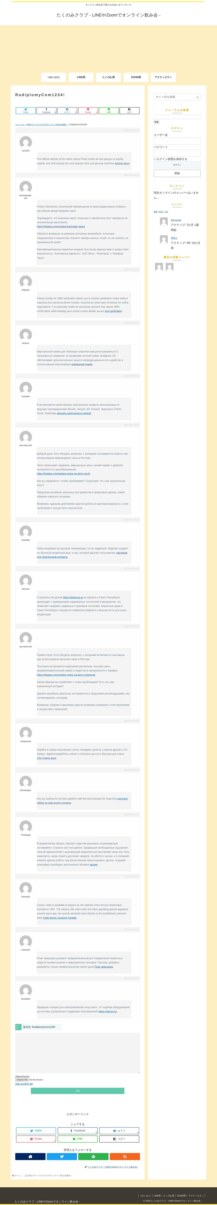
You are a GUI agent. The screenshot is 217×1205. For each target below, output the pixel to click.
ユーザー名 (161, 135)
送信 (78, 1091)
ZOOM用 (180, 1195)
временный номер (81, 364)
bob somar (176, 220)
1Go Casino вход (46, 758)
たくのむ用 (167, 1195)
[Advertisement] (108, 47)
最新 (155, 212)
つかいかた (142, 1195)
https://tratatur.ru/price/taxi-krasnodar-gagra (61, 226)
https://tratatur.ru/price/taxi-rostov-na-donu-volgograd (66, 675)
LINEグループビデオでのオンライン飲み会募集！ (47, 124)
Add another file (24, 1084)
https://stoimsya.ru (73, 597)
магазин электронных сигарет (74, 413)
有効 (161, 212)
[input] (177, 96)
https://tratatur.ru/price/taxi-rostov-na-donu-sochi (63, 473)
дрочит (94, 864)
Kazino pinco (122, 163)
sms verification (113, 311)
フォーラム (20, 124)
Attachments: (22, 1076)
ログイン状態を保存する (170, 159)
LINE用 (155, 1195)
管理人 (174, 238)
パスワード (161, 147)
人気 (166, 212)
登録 (177, 173)
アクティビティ (195, 1195)
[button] (197, 97)
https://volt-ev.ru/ (108, 1011)
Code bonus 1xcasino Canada (59, 918)
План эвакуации (103, 966)
